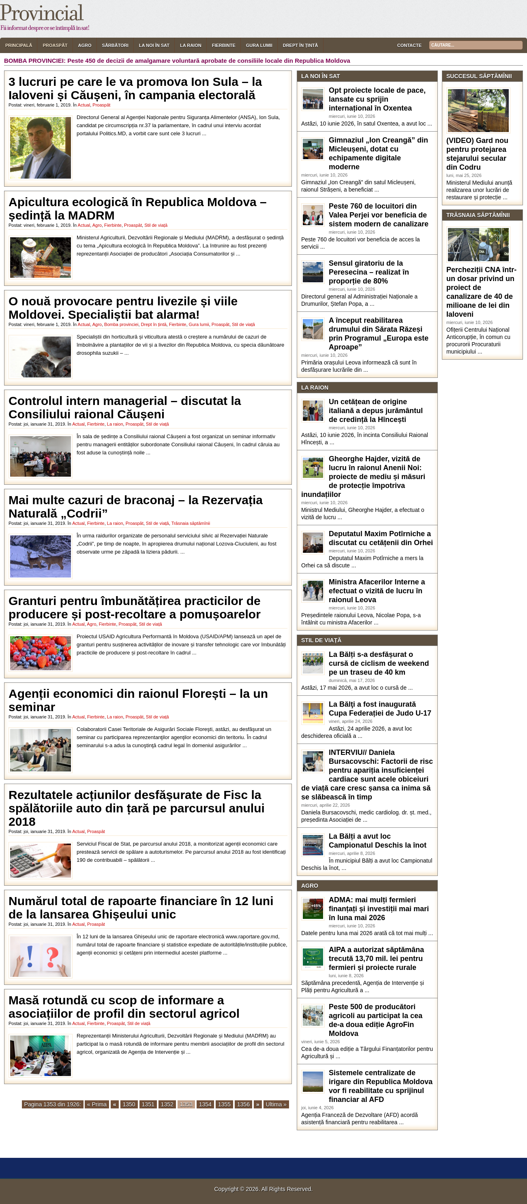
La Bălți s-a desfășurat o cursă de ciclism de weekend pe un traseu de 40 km (379, 663)
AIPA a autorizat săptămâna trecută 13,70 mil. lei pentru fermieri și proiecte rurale (376, 959)
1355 (224, 1104)
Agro (85, 45)
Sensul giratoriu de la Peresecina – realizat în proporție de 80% (369, 272)
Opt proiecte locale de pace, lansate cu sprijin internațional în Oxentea (377, 99)
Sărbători (115, 45)
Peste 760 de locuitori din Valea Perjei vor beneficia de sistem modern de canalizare (378, 215)
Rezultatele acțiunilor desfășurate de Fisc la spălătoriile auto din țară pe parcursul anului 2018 (137, 808)
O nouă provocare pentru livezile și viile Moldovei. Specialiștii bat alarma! (123, 307)
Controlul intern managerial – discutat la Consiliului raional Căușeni (125, 407)
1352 (167, 1104)
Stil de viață (155, 225)
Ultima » (276, 1104)
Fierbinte (224, 45)
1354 (205, 1104)
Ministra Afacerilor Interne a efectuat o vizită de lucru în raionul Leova (377, 591)
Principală (18, 45)
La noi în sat (154, 45)
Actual (84, 104)
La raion (190, 45)
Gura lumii (259, 45)
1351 (148, 1104)
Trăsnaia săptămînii (190, 523)
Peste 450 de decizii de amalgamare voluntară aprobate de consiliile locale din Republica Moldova (208, 60)
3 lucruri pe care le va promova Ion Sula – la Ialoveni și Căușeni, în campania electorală (135, 88)
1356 (243, 1104)
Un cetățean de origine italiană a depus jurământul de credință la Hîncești (376, 411)
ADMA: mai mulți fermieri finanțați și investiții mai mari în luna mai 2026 (379, 909)
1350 (129, 1104)
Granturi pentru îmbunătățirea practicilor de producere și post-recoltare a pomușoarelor (135, 607)
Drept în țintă (300, 45)
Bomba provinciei (121, 324)
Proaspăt (55, 45)
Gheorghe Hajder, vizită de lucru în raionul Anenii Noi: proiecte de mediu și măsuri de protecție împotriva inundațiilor (363, 477)
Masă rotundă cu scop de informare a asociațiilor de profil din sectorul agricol (124, 1006)
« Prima (97, 1104)
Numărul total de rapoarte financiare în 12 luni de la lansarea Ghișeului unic (141, 907)
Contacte (409, 45)
